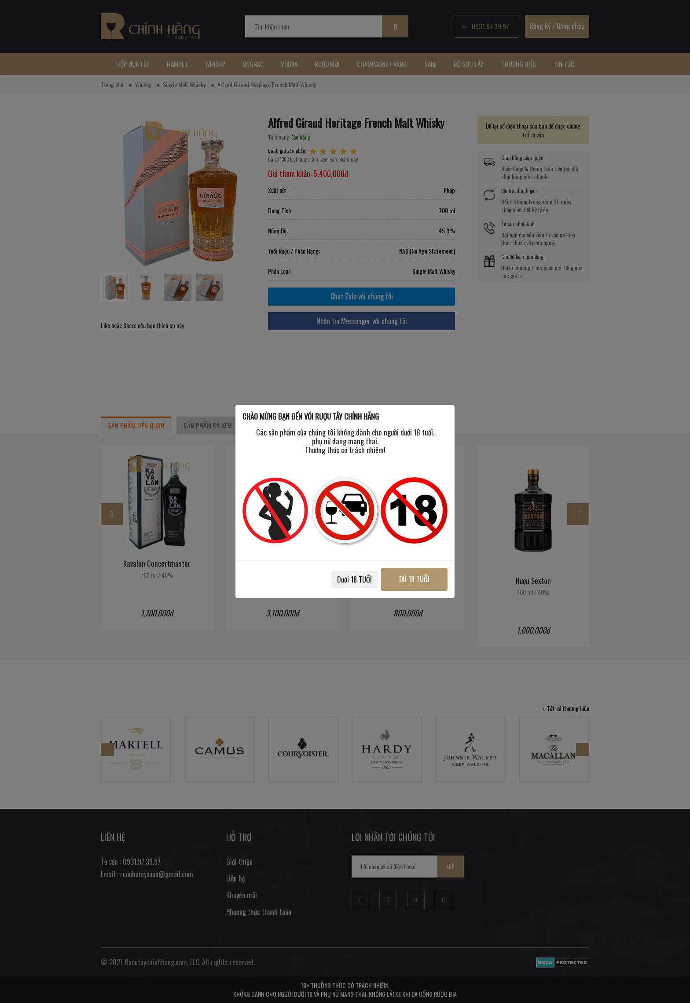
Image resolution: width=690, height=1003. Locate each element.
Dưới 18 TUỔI (354, 579)
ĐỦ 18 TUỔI (414, 579)
